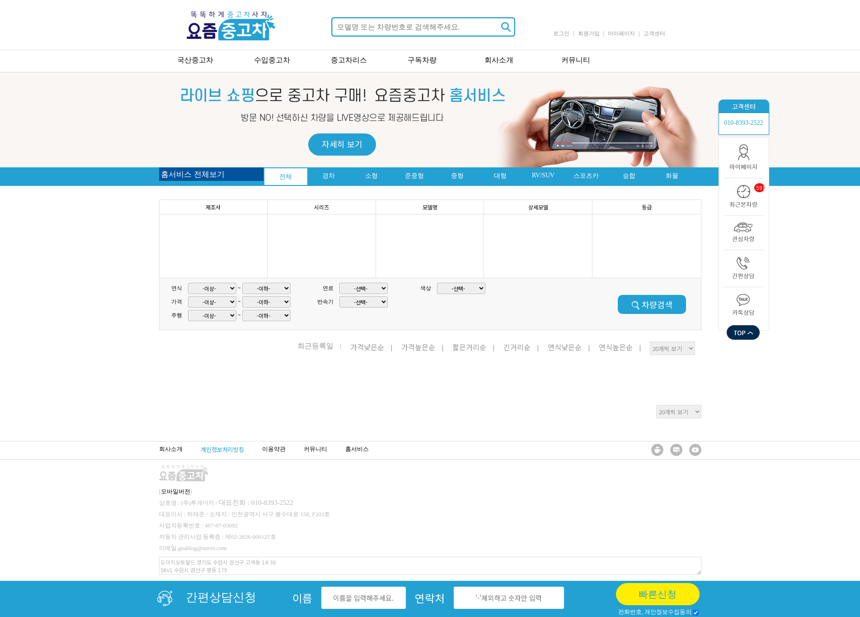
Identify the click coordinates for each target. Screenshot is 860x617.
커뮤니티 (575, 60)
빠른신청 (658, 594)
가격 (176, 302)
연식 (176, 288)
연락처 (430, 598)
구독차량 (422, 60)
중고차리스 (349, 60)
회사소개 (498, 60)
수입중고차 (272, 60)
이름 (302, 598)
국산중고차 (195, 60)
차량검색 (651, 304)
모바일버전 (175, 491)
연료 (328, 288)
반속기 (325, 302)
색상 (425, 288)
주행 (176, 315)
